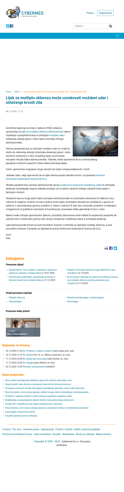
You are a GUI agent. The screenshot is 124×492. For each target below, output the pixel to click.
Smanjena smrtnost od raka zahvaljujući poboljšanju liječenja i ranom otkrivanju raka (44, 388)
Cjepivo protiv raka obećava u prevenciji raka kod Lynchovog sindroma (38, 384)
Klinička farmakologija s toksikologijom (85, 297)
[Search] (90, 26)
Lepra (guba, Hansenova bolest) (20, 412)
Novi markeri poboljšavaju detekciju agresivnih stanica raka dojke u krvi (38, 380)
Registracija (105, 13)
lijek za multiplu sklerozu (34, 131)
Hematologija (15, 301)
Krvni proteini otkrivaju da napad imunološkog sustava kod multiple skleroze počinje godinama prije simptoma (92, 280)
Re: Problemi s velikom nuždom (37, 351)
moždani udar (56, 135)
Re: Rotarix (28, 355)
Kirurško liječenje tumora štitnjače (21, 416)
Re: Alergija (28, 362)
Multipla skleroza (17, 297)
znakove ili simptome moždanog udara (81, 185)
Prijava (90, 13)
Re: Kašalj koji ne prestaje (35, 359)
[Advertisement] (62, 61)
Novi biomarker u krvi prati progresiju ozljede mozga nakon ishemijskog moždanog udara (46, 392)
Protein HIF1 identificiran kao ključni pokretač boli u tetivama (33, 404)
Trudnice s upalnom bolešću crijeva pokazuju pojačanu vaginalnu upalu (38, 396)
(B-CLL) (42, 178)
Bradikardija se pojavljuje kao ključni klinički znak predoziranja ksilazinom (39, 400)
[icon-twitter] (8, 26)
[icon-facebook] (11, 26)
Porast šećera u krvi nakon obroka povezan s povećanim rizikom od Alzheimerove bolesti (47, 408)
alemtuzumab (55, 131)
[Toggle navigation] (117, 36)
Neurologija (72, 301)
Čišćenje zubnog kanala (34, 366)
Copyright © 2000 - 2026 (47, 441)
